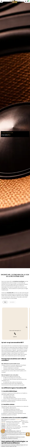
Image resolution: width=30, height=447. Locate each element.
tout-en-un (4, 422)
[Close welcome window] (22, 420)
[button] (14, 2)
